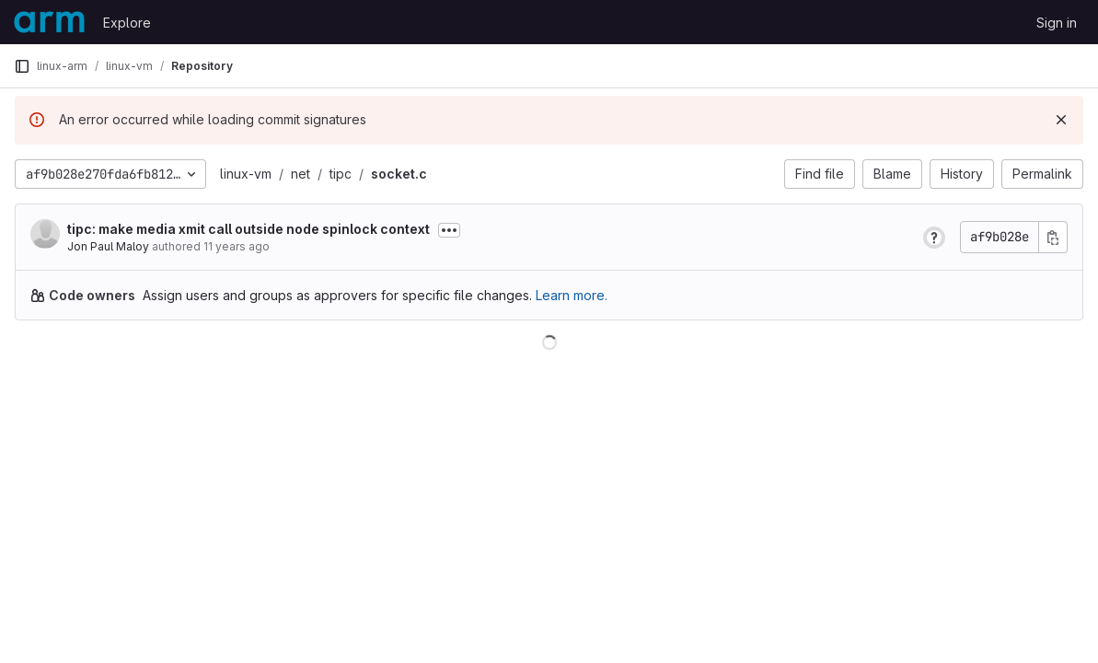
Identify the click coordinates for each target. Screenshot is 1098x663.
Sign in (1056, 22)
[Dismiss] (1061, 120)
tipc (340, 173)
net (300, 173)
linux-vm (246, 173)
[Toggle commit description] (449, 230)
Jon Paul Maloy (108, 246)
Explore (127, 22)
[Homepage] (49, 22)
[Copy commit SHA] (1053, 237)
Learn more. (571, 295)
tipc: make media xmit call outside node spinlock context (248, 229)
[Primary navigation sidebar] (22, 66)
